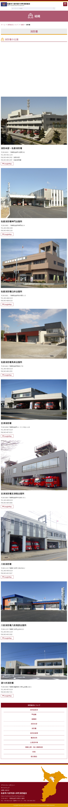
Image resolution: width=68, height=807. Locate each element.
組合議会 (34, 756)
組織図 (34, 719)
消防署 (34, 728)
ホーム (3, 25)
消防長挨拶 (34, 710)
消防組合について (13, 25)
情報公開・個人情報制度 (34, 747)
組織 (22, 25)
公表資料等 (34, 742)
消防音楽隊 (34, 733)
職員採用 (34, 738)
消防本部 (34, 724)
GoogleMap (8, 164)
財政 (34, 752)
